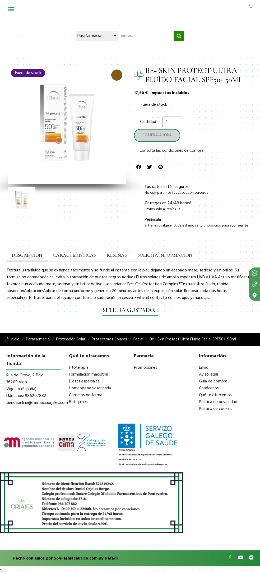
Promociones (145, 367)
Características (69, 255)
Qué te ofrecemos (215, 395)
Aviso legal (208, 374)
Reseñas (107, 255)
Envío (203, 367)
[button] (11, 125)
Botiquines (78, 402)
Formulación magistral (88, 374)
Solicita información (151, 255)
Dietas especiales (84, 381)
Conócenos (209, 388)
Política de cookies (215, 408)
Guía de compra (213, 381)
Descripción (25, 255)
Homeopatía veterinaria (90, 388)
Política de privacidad (218, 402)
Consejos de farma (85, 395)
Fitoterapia (79, 367)
